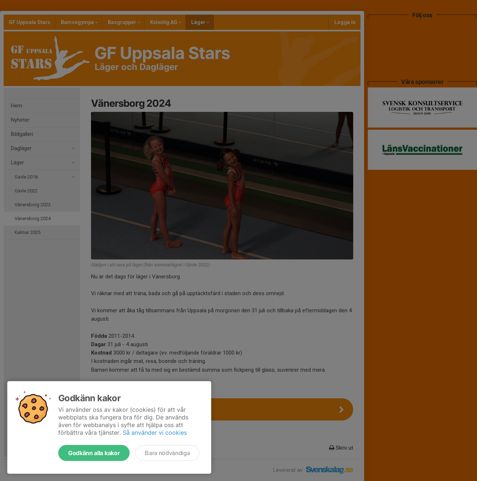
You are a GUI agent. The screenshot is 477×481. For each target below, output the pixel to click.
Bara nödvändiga (167, 453)
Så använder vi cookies (155, 432)
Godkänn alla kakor (94, 453)
